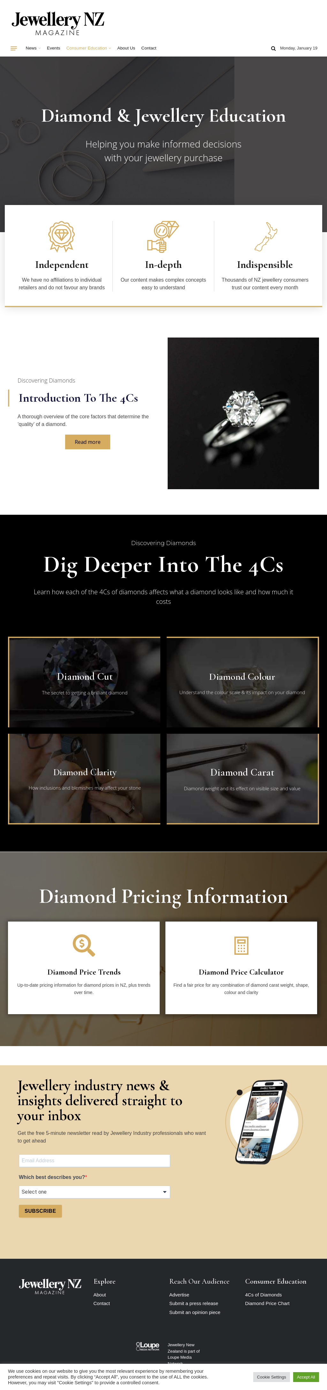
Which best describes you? (52, 1177)
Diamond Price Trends (84, 972)
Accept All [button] (306, 1377)
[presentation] (67, 1238)
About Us (126, 48)
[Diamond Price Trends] (84, 945)
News (31, 48)
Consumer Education (86, 48)
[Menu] (14, 48)
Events (53, 48)
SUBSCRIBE (40, 1211)
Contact (148, 48)
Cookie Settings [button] (271, 1377)
